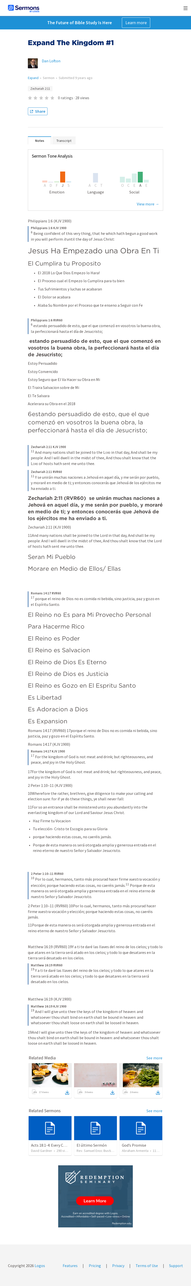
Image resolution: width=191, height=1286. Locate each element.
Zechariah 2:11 (40, 89)
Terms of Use (147, 1265)
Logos (39, 1265)
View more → (148, 203)
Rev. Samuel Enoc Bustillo (95, 1150)
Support (176, 1265)
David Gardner (41, 1150)
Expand (33, 78)
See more (154, 1057)
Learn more (136, 22)
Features (70, 1265)
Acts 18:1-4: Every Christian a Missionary (64, 1145)
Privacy (118, 1265)
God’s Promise (134, 1145)
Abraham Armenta (135, 1150)
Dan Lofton (51, 60)
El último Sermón (92, 1145)
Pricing (95, 1265)
